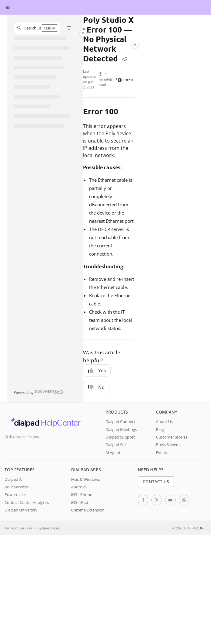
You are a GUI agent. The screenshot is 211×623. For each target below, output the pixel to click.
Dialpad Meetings (121, 429)
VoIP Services (17, 487)
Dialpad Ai (13, 479)
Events (162, 452)
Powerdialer (15, 494)
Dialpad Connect (120, 421)
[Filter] (69, 28)
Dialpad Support (120, 437)
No (96, 387)
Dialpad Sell (116, 444)
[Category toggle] (83, 33)
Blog (160, 429)
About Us (164, 421)
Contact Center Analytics (27, 502)
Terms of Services (18, 528)
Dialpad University (21, 510)
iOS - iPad (79, 502)
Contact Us (156, 481)
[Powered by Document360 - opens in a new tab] (38, 392)
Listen (125, 79)
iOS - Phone (81, 494)
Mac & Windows (85, 479)
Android (78, 487)
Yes (97, 370)
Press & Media (169, 444)
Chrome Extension (88, 510)
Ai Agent (113, 452)
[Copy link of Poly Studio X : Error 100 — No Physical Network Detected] (125, 59)
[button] (37, 28)
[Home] (8, 7)
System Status (49, 528)
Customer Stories (171, 437)
